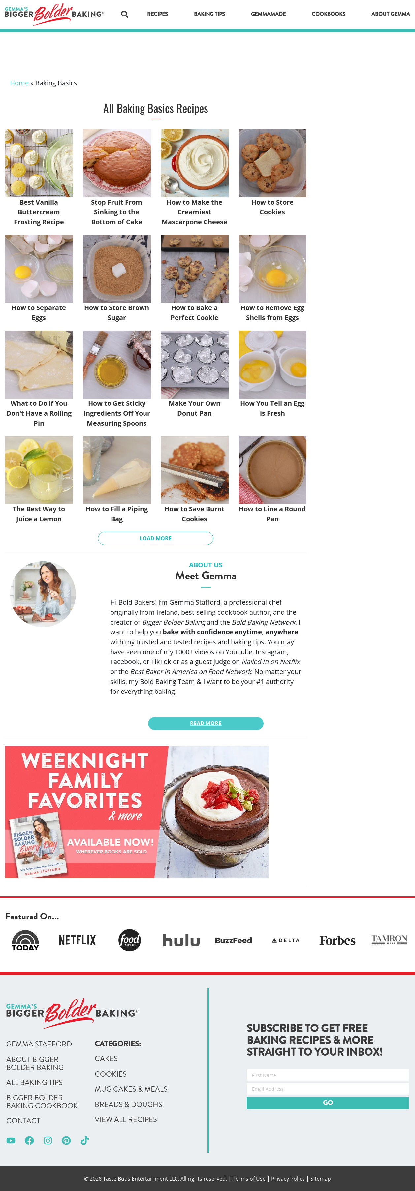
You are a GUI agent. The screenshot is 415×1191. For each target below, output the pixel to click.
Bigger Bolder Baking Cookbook (42, 1102)
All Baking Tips (34, 1083)
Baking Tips (209, 14)
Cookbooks (328, 14)
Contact (23, 1121)
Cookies (111, 1074)
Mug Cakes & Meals (131, 1089)
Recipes (157, 14)
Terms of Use (249, 1178)
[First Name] (328, 1075)
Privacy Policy (288, 1178)
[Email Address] (328, 1089)
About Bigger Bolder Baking (35, 1064)
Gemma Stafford (39, 1044)
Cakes (106, 1059)
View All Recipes (126, 1120)
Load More (156, 538)
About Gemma (390, 14)
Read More (205, 723)
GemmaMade (268, 14)
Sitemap (320, 1178)
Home (19, 83)
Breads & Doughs (128, 1105)
